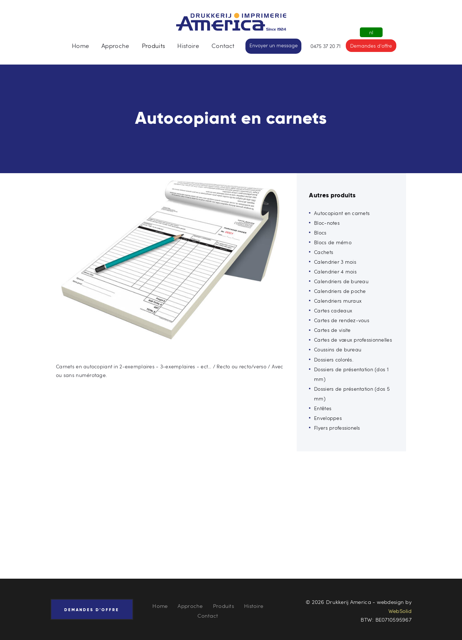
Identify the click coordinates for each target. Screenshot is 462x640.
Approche (190, 605)
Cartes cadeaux (333, 310)
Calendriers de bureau (341, 281)
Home (159, 605)
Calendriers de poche (340, 291)
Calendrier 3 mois (335, 261)
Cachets (323, 252)
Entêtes (322, 408)
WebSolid (399, 610)
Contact (207, 615)
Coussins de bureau (337, 349)
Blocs (320, 232)
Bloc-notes (327, 222)
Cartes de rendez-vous (341, 320)
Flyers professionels (337, 427)
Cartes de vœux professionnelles (353, 339)
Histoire (253, 605)
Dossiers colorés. (333, 359)
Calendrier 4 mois (335, 271)
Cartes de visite (332, 329)
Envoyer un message (273, 45)
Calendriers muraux (338, 300)
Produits (223, 605)
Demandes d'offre (371, 45)
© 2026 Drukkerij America (338, 601)
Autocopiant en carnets (342, 213)
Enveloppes (328, 418)
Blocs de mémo (333, 242)
